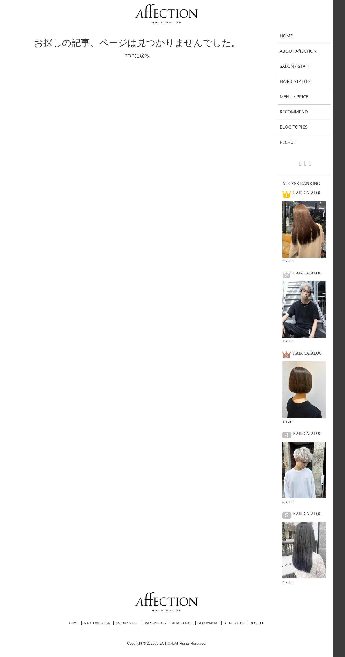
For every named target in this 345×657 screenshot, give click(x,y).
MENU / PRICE (294, 96)
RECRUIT (288, 142)
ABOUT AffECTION (298, 51)
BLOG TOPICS (293, 127)
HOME (286, 36)
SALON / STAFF (295, 66)
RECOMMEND (294, 112)
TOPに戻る (137, 56)
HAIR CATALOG (295, 81)
